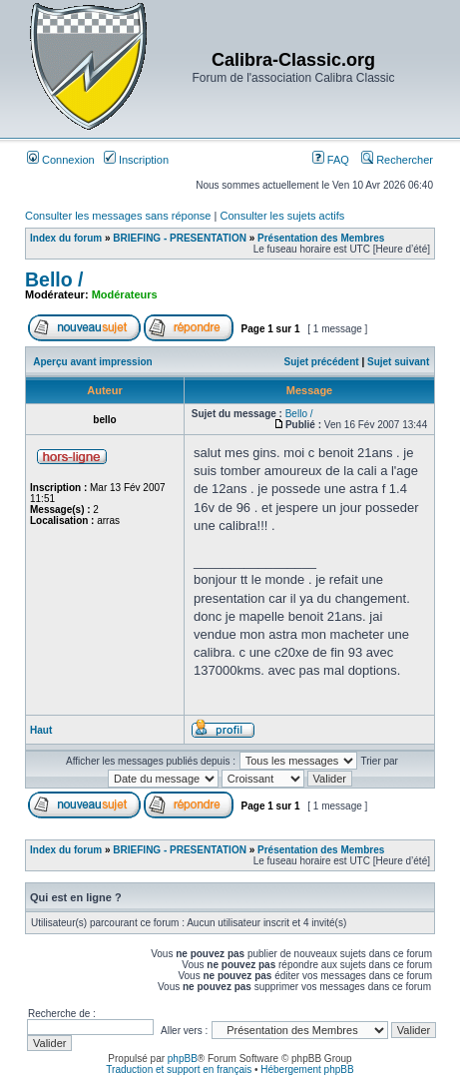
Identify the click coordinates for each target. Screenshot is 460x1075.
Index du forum (66, 238)
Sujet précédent (321, 361)
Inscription (136, 160)
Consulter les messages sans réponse (118, 216)
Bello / (54, 279)
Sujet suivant (398, 361)
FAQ (330, 160)
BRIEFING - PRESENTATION (179, 238)
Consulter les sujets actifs (282, 216)
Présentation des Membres (320, 238)
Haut (41, 730)
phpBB (183, 1058)
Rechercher (397, 160)
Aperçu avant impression (92, 361)
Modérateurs (125, 294)
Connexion (61, 160)
